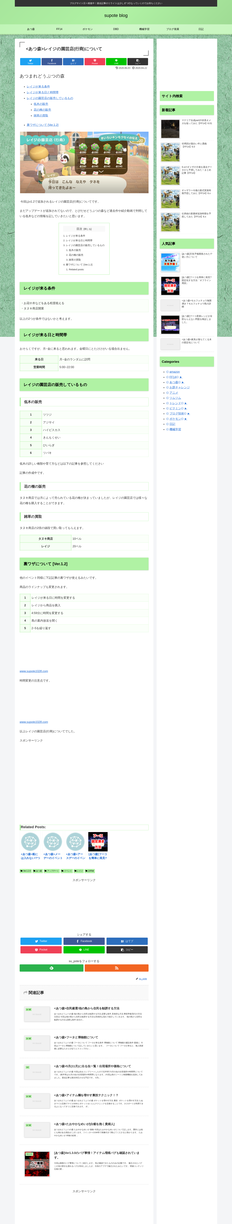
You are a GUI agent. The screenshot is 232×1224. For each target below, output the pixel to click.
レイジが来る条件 (38, 86)
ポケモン (175, 418)
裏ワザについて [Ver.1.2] (42, 125)
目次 (79, 228)
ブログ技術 (176, 413)
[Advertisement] (84, 785)
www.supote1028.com (34, 674)
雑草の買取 (41, 115)
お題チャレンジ (179, 387)
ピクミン (175, 408)
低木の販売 (41, 104)
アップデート (52, 874)
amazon (174, 371)
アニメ (173, 392)
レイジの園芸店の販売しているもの (50, 98)
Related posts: (76, 272)
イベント (67, 874)
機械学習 (175, 429)
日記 (172, 424)
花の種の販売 (42, 109)
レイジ (79, 874)
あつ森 (38, 874)
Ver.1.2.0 (26, 874)
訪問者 (90, 874)
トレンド (175, 403)
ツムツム (175, 398)
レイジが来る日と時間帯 (43, 92)
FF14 (172, 377)
